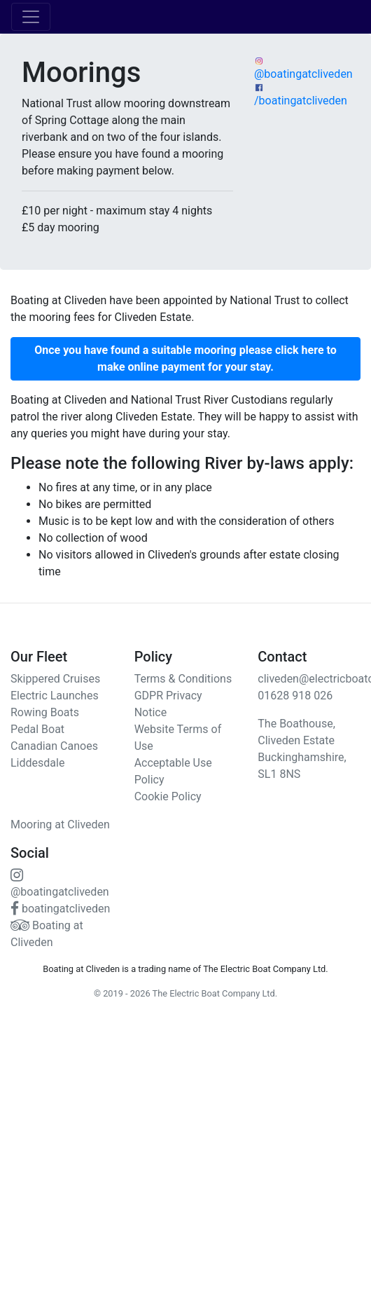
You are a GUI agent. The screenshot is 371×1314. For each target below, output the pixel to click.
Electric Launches (54, 695)
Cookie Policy (168, 796)
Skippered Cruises (55, 678)
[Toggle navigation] (30, 17)
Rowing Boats (44, 712)
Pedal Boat (37, 729)
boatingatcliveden (60, 908)
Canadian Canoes (54, 746)
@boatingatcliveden (303, 68)
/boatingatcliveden (300, 95)
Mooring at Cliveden (60, 824)
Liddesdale (37, 762)
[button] (185, 359)
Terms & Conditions (183, 678)
